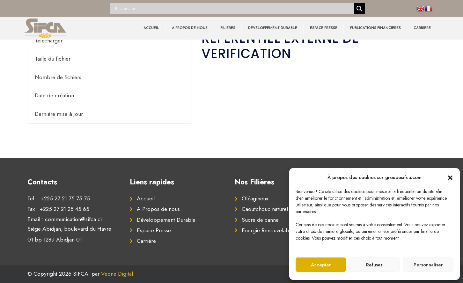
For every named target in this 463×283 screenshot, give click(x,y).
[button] (450, 177)
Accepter (321, 264)
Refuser (374, 264)
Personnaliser (428, 264)
